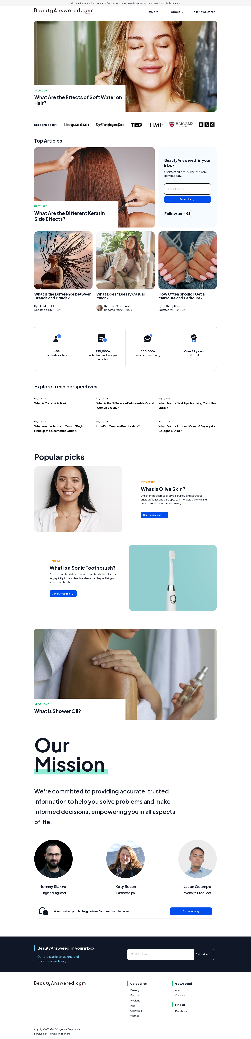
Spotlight (41, 90)
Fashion (135, 995)
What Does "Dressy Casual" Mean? (121, 296)
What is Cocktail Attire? (50, 403)
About (178, 990)
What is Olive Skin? (163, 489)
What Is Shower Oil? (57, 711)
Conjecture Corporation (68, 1029)
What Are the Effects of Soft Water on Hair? (78, 100)
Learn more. (174, 3)
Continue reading (154, 515)
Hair (132, 1005)
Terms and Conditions (59, 1034)
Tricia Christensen (119, 306)
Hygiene (55, 561)
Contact (180, 995)
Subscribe (187, 199)
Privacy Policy (40, 1034)
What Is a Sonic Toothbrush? (83, 568)
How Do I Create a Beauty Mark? (118, 426)
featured (41, 206)
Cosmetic (148, 482)
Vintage (135, 1015)
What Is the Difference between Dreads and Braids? (62, 296)
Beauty (134, 990)
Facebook (181, 1011)
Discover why (191, 911)
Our (71, 754)
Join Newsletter (203, 12)
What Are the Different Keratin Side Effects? (69, 216)
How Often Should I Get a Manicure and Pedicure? (181, 296)
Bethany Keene (172, 306)
